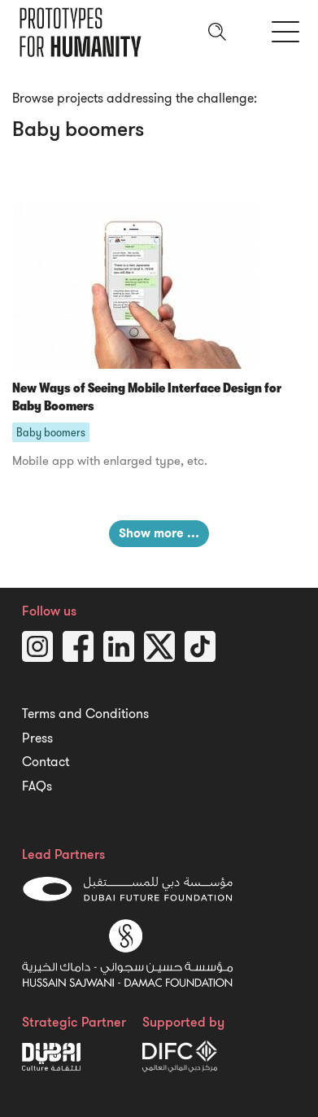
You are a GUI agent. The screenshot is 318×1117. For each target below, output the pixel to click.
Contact (45, 762)
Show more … (159, 533)
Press (37, 738)
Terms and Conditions (85, 714)
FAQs (37, 786)
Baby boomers (50, 432)
